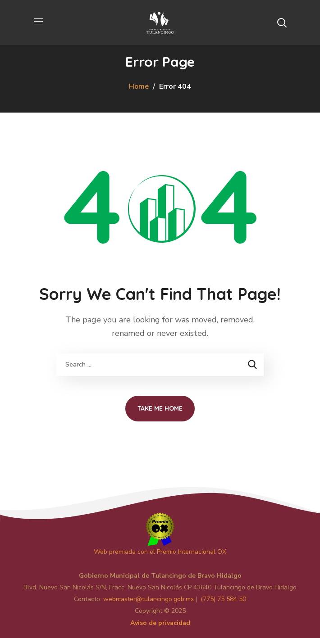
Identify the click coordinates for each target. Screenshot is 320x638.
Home (139, 86)
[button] (281, 22)
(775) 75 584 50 (223, 599)
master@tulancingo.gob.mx (148, 599)
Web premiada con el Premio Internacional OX (160, 552)
